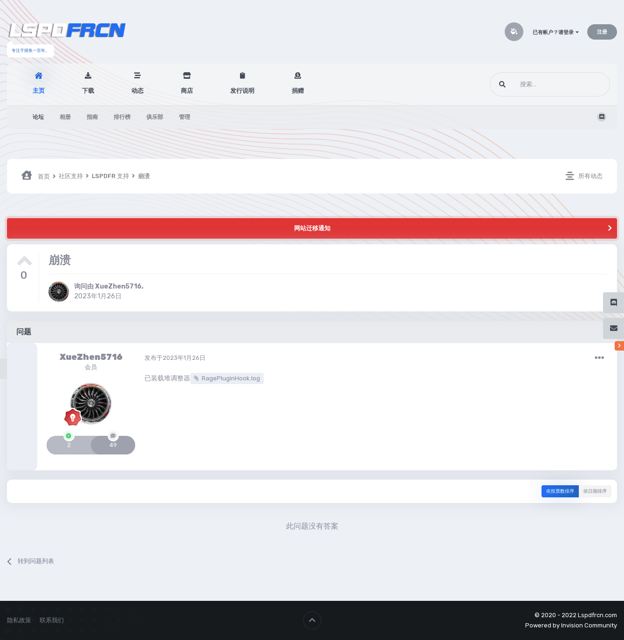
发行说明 (242, 90)
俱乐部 (154, 117)
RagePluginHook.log (231, 378)
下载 (88, 90)
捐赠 (298, 90)
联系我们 (52, 620)
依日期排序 (595, 491)
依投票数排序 (560, 491)
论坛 (38, 117)
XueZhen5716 (118, 286)
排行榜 (122, 117)
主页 (39, 90)
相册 (65, 117)
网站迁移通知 (312, 228)
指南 (92, 117)
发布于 (175, 357)
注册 (602, 32)
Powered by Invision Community (571, 625)
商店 (187, 90)
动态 (137, 90)
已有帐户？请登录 (556, 32)
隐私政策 (19, 620)
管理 (184, 117)
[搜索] (532, 84)
